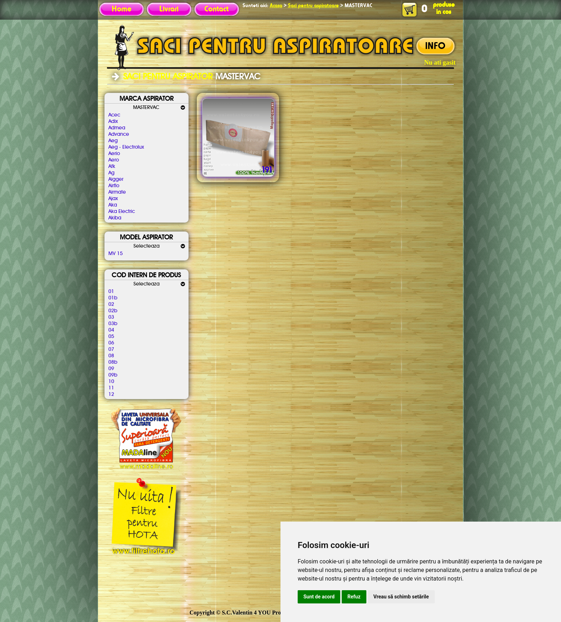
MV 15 (115, 253)
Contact (216, 9)
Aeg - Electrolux (126, 147)
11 (111, 387)
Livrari (169, 9)
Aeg (113, 140)
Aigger (115, 179)
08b (112, 362)
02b (112, 310)
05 (111, 336)
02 (111, 304)
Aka (112, 205)
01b (112, 297)
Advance (118, 134)
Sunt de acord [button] (319, 596)
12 (111, 394)
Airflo (113, 185)
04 (111, 330)
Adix (113, 121)
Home (121, 9)
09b (112, 375)
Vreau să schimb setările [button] (401, 596)
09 (111, 368)
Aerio (114, 153)
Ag (111, 172)
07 (111, 349)
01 (111, 291)
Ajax (113, 198)
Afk (111, 166)
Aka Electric (121, 211)
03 (111, 317)
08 (111, 355)
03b (112, 323)
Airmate (117, 192)
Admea (116, 127)
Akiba (114, 217)
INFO (435, 46)
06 (111, 342)
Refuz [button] (354, 596)
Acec (114, 115)
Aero (113, 160)
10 (111, 381)
